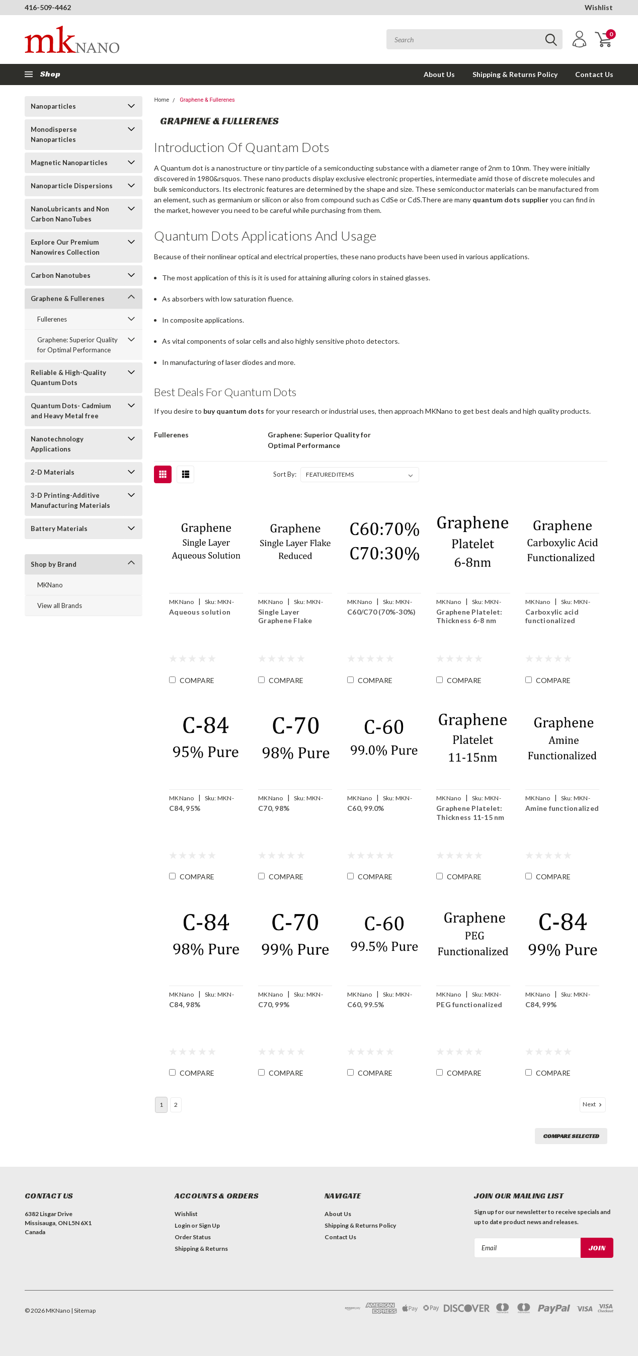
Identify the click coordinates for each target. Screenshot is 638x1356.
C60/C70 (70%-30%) (381, 612)
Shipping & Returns (201, 1248)
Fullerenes (52, 319)
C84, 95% (184, 808)
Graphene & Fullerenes (68, 298)
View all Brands (59, 605)
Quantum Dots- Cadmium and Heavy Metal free (71, 411)
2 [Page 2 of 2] (176, 1104)
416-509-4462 (48, 7)
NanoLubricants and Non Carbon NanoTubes (70, 214)
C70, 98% (273, 808)
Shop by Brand (53, 564)
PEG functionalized (469, 1004)
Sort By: (284, 474)
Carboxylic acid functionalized (551, 616)
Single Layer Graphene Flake (285, 616)
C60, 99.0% (365, 808)
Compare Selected (571, 1136)
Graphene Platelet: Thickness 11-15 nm (470, 812)
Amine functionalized (561, 808)
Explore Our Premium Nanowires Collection (65, 247)
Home (161, 100)
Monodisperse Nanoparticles (54, 134)
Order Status (193, 1237)
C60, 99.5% (365, 1004)
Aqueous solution (199, 612)
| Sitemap (83, 1310)
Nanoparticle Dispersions (72, 186)
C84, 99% (540, 1004)
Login (182, 1225)
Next (593, 1104)
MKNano (50, 585)
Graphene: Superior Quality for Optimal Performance (77, 345)
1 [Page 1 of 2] (161, 1104)
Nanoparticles (53, 106)
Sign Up (209, 1225)
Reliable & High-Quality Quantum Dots (68, 377)
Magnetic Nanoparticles (69, 163)
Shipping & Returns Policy (514, 74)
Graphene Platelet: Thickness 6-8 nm (469, 616)
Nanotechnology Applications (57, 444)
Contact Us (594, 74)
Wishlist (599, 7)
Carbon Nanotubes (61, 275)
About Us (439, 74)
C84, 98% (184, 1004)
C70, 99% (273, 1004)
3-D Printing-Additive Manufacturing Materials (70, 500)
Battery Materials (59, 528)
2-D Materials (52, 472)
